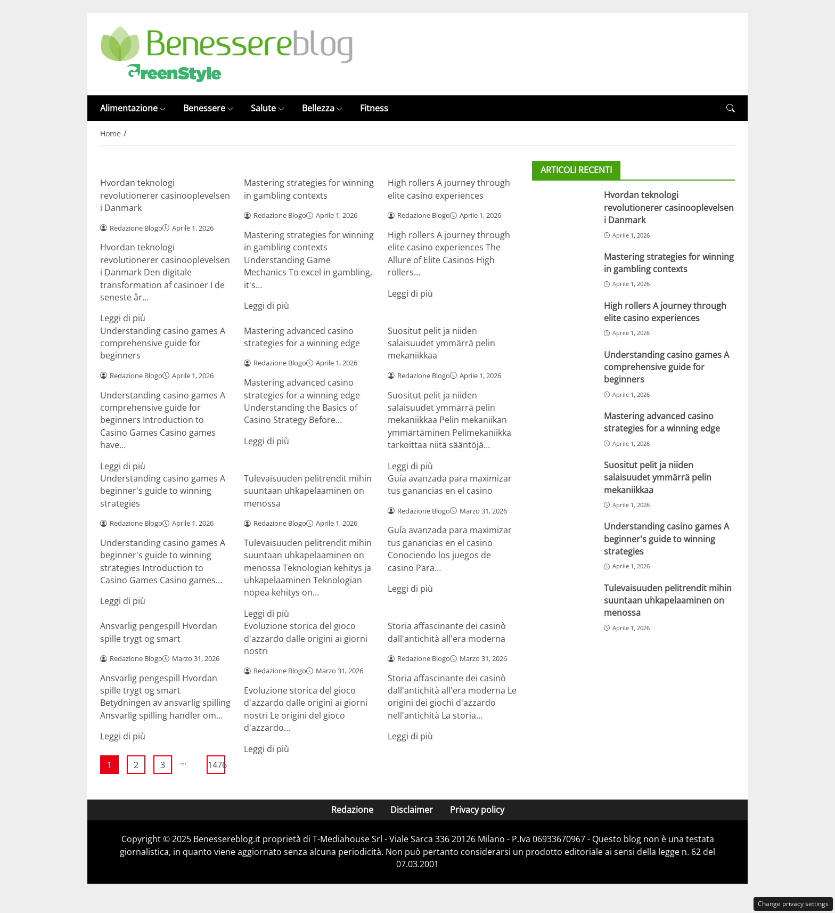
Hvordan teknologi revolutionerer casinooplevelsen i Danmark (165, 195)
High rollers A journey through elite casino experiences (449, 189)
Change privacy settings (793, 903)
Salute (267, 108)
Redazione (352, 810)
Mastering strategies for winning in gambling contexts (309, 189)
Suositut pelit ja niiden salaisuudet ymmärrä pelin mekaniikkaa (441, 343)
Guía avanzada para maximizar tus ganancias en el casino (450, 484)
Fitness (374, 108)
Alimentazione (133, 108)
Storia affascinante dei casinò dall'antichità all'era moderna (447, 632)
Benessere (208, 108)
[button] (730, 108)
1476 (216, 765)
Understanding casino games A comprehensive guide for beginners (162, 343)
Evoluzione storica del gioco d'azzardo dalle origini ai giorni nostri (305, 638)
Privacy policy (477, 810)
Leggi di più (122, 318)
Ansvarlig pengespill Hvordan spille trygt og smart (158, 632)
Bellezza (322, 108)
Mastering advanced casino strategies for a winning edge (302, 337)
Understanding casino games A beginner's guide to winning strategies (162, 490)
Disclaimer (411, 810)
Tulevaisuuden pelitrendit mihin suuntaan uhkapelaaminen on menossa (308, 490)
